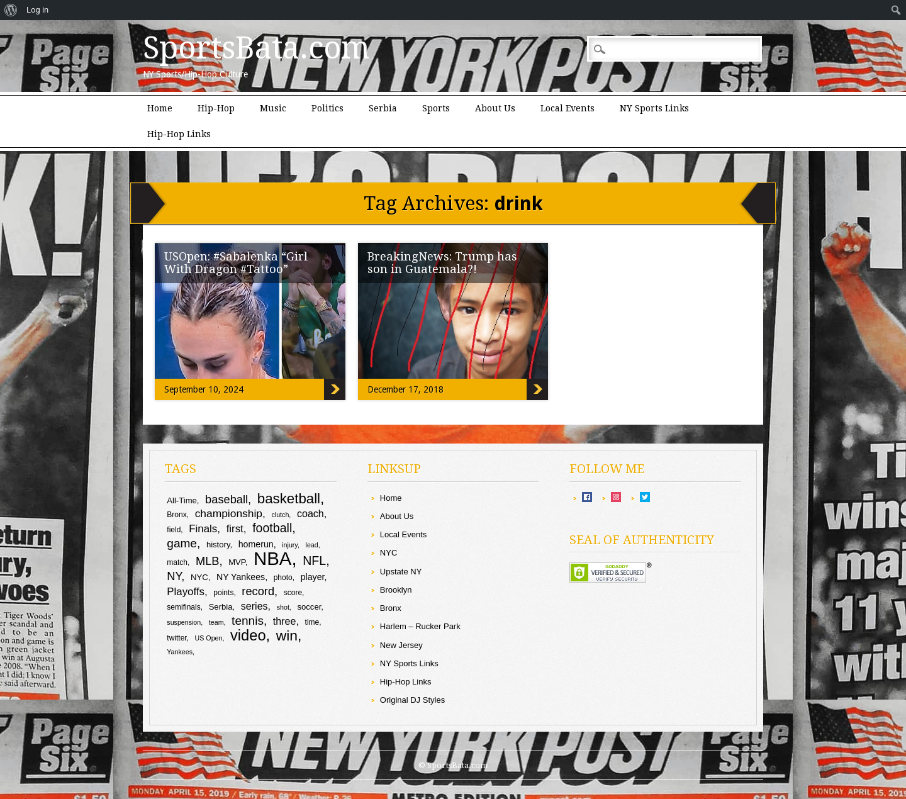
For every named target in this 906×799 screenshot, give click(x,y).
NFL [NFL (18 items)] (314, 560)
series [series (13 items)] (254, 606)
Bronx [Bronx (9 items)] (176, 514)
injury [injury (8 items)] (290, 545)
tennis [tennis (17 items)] (248, 620)
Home (159, 108)
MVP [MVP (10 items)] (236, 562)
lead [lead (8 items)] (312, 545)
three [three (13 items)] (284, 621)
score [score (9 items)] (293, 592)
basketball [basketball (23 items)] (288, 498)
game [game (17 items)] (182, 543)
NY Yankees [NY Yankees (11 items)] (240, 577)
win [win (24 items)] (287, 635)
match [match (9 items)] (177, 562)
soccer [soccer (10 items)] (309, 607)
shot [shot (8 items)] (283, 607)
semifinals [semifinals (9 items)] (183, 607)
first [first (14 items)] (234, 529)
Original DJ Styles (412, 700)
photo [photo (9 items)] (283, 577)
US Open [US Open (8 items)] (209, 638)
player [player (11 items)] (313, 577)
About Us (495, 108)
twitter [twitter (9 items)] (176, 638)
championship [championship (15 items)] (228, 513)
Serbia (383, 108)
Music (273, 108)
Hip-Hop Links (179, 134)
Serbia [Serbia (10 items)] (221, 607)
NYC (388, 552)
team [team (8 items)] (216, 622)
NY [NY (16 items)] (174, 576)
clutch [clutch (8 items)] (280, 514)
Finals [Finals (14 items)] (203, 529)
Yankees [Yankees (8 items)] (180, 652)
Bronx (390, 608)
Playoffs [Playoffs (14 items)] (185, 592)
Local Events (567, 108)
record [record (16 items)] (258, 591)
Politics (327, 108)
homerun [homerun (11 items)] (256, 544)
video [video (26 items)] (248, 635)
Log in (37, 9)
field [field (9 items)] (174, 529)
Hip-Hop (216, 108)
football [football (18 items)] (272, 528)
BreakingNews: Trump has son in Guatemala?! (442, 263)
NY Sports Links (654, 108)
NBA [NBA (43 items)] (272, 558)
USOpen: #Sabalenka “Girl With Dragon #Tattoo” (236, 263)
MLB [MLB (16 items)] (208, 560)
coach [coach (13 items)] (310, 513)
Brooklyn (396, 590)
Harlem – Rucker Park (420, 626)
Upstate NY (401, 571)
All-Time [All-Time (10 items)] (182, 500)
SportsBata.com (256, 48)
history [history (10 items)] (218, 544)
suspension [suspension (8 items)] (184, 622)
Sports (436, 108)
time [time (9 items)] (312, 622)
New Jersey (401, 645)
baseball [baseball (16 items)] (226, 499)
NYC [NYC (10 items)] (199, 577)
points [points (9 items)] (223, 592)
